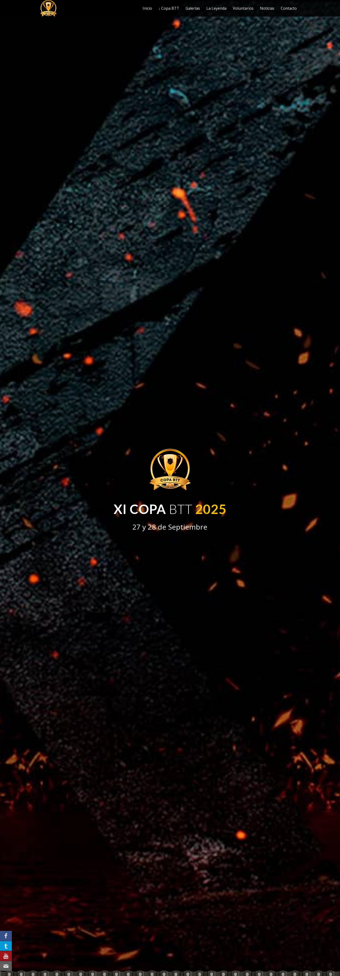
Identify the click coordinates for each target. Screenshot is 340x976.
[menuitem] (147, 8)
